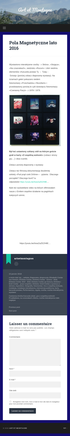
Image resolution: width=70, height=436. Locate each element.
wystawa (30, 292)
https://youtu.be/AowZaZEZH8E (34, 182)
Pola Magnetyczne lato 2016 (34, 46)
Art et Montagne (35, 10)
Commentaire (14, 337)
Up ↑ (65, 431)
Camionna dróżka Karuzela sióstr (22, 296)
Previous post (14, 307)
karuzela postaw (29, 290)
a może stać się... (16, 278)
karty (20, 290)
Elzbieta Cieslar (32, 280)
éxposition (30, 286)
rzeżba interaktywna (17, 292)
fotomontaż (48, 286)
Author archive (16, 264)
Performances (43, 290)
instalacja (28, 288)
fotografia (39, 286)
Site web (12, 393)
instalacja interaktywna (43, 288)
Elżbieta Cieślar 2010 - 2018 (25, 282)
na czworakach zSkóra (30, 298)
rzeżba (59, 290)
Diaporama (35, 278)
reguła (52, 290)
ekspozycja (46, 278)
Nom (11, 371)
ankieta (27, 278)
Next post (13, 311)
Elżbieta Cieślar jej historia (49, 282)
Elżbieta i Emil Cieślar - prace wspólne (25, 284)
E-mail (12, 382)
